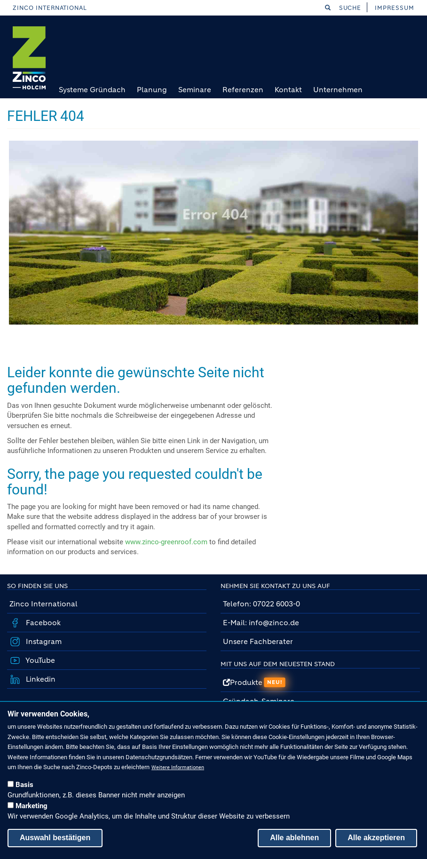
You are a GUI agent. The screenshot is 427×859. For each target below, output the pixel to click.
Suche (343, 7)
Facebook (42, 622)
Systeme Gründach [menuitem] (92, 89)
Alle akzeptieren (376, 838)
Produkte (254, 682)
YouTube (39, 660)
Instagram (43, 641)
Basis (24, 784)
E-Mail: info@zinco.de (261, 622)
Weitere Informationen (177, 767)
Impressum (394, 7)
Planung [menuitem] (152, 89)
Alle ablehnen (294, 838)
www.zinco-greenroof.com (166, 542)
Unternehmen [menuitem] (338, 89)
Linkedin (39, 679)
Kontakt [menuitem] (288, 89)
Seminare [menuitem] (194, 89)
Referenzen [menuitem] (242, 89)
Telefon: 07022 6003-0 (261, 603)
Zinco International (50, 7)
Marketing (31, 806)
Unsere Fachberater (258, 641)
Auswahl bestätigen (55, 838)
